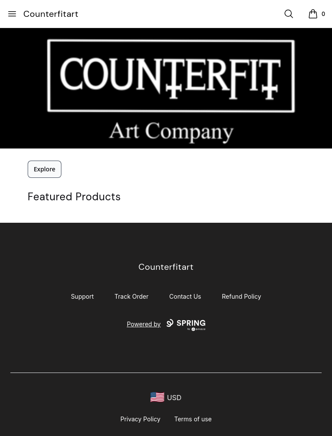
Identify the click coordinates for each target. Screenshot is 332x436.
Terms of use (193, 419)
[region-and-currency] (166, 397)
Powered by (166, 325)
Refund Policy (241, 296)
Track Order (132, 296)
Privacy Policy (140, 419)
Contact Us (185, 296)
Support (82, 296)
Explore (44, 169)
